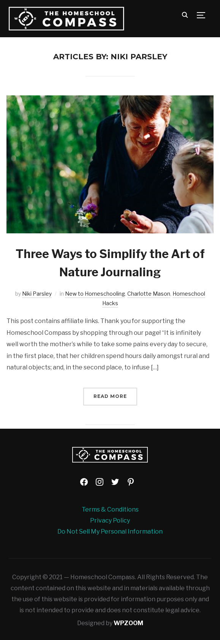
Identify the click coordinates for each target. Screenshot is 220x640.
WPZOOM (128, 623)
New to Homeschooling (95, 293)
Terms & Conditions (110, 509)
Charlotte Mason (148, 293)
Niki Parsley (37, 293)
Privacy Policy (110, 520)
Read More (110, 396)
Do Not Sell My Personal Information (110, 531)
